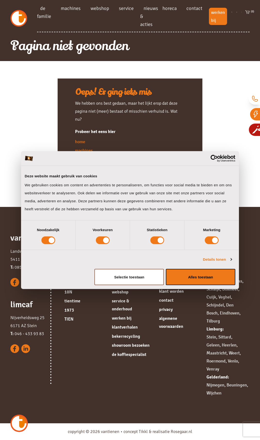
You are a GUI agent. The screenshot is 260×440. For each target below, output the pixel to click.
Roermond (216, 361)
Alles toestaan (200, 277)
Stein (211, 337)
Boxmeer (230, 289)
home (80, 141)
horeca (169, 8)
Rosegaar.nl (181, 431)
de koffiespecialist (129, 354)
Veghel (224, 297)
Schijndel (215, 305)
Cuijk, (211, 297)
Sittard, (225, 337)
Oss (239, 281)
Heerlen (229, 345)
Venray (212, 369)
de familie (44, 12)
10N (68, 292)
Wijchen (214, 393)
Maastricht (216, 353)
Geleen (213, 345)
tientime (72, 301)
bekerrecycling (126, 336)
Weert (234, 353)
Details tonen (214, 259)
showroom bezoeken (131, 345)
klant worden (171, 291)
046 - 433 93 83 (27, 333)
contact (194, 8)
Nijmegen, (216, 385)
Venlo (233, 361)
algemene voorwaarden (171, 322)
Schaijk (213, 289)
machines (71, 8)
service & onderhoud (122, 305)
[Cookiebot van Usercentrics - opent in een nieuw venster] (214, 158)
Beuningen (237, 385)
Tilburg (213, 321)
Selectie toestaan (129, 277)
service (126, 8)
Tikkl (143, 431)
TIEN (68, 319)
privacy (166, 309)
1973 (69, 310)
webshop (100, 8)
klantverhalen (125, 327)
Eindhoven (229, 313)
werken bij (218, 16)
